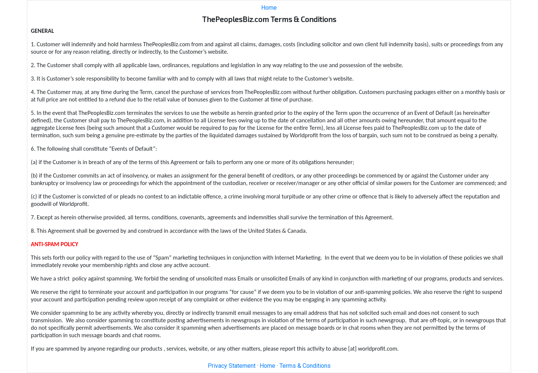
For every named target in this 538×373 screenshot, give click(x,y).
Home (269, 7)
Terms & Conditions (305, 365)
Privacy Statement (232, 365)
